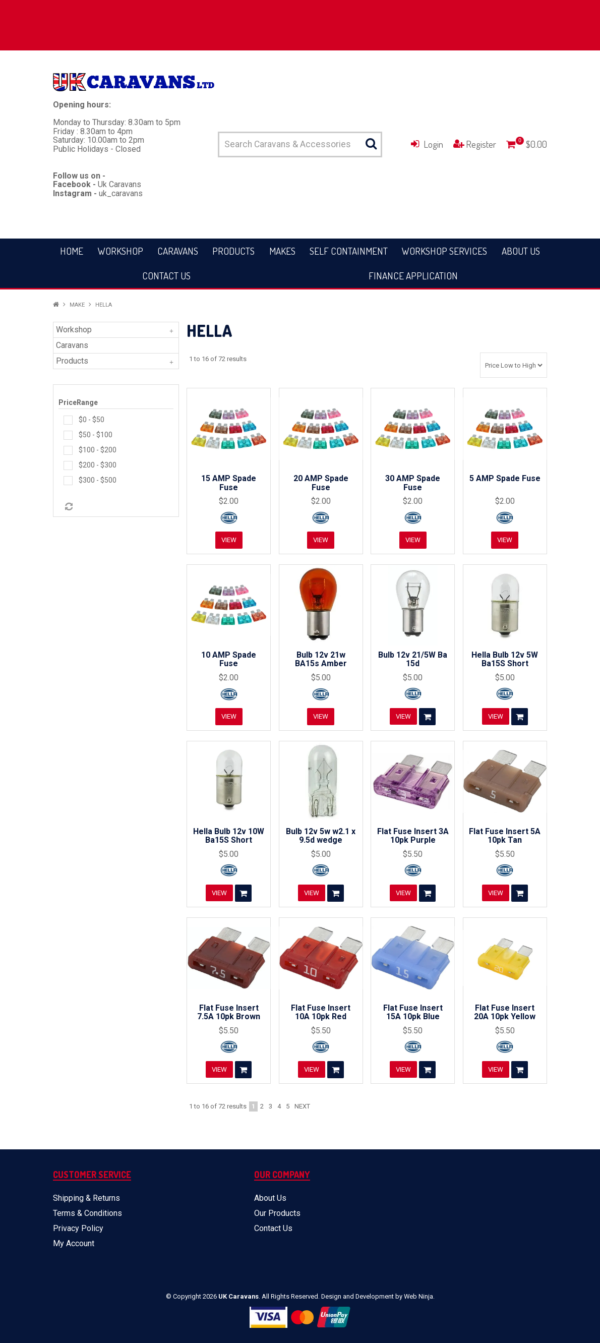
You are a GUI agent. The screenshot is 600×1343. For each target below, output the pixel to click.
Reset (68, 506)
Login (433, 144)
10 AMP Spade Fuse (228, 659)
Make (77, 305)
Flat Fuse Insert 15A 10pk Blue (413, 1012)
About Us (521, 251)
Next (302, 1106)
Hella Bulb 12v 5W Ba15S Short (504, 659)
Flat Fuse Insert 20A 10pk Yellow (504, 1012)
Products (233, 251)
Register (481, 144)
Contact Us (166, 275)
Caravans (177, 251)
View (229, 540)
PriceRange (78, 402)
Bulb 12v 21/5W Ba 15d (412, 659)
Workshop (120, 251)
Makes (282, 251)
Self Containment (349, 251)
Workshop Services (444, 251)
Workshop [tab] (74, 329)
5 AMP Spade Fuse (505, 478)
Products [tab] (72, 361)
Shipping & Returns (86, 1198)
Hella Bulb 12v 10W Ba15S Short (228, 836)
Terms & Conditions (87, 1213)
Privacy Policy (78, 1228)
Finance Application (413, 275)
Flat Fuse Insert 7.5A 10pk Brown (228, 1012)
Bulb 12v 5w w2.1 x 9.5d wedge (320, 836)
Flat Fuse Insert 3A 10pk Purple (413, 836)
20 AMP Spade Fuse (320, 483)
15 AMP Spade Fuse (228, 483)
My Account (73, 1243)
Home (71, 251)
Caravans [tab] (72, 345)
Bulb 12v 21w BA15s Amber (321, 659)
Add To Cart (427, 716)
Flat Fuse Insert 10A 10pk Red (320, 1012)
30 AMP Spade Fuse (412, 483)
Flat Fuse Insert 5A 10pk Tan (505, 836)
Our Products (277, 1213)
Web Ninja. (419, 1296)
